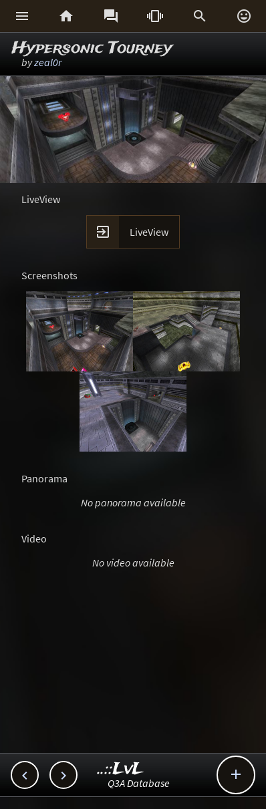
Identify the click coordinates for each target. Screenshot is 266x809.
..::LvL (120, 769)
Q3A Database (139, 783)
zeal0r (47, 62)
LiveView (149, 231)
